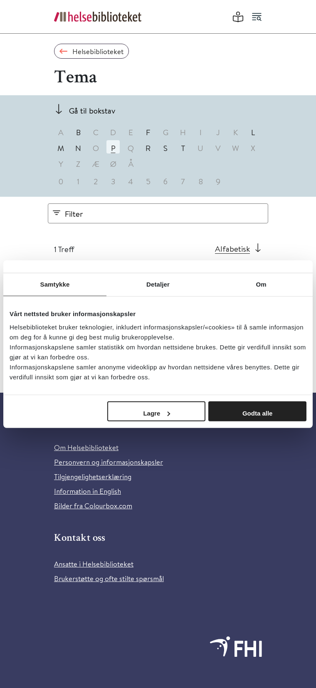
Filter (74, 213)
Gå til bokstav (92, 110)
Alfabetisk (232, 248)
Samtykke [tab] (55, 284)
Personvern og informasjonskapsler (108, 462)
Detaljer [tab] (158, 284)
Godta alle (257, 412)
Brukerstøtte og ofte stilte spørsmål (109, 578)
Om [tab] (261, 284)
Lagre (156, 412)
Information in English (87, 491)
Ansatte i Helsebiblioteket (93, 564)
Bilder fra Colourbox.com (93, 505)
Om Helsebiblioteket (86, 447)
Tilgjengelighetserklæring (92, 476)
